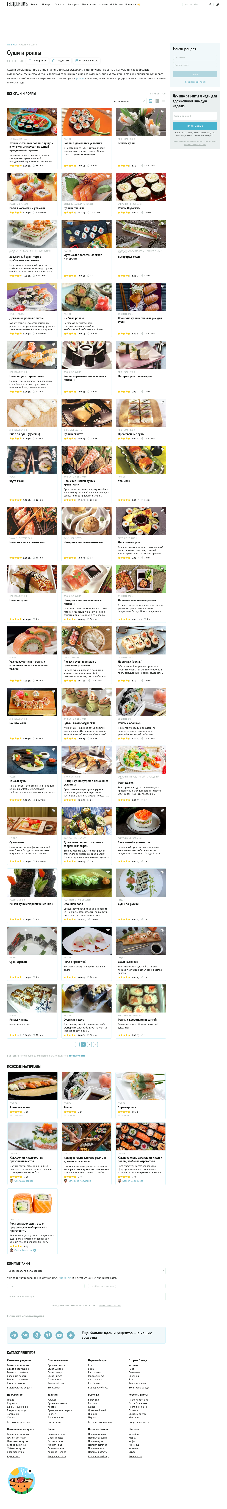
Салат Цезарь (55, 1372)
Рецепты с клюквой (17, 1379)
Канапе (52, 1406)
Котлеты (133, 1365)
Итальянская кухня (17, 1441)
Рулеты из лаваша (57, 1403)
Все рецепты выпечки (100, 1422)
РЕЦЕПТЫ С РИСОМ (18, 204)
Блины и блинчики (17, 1406)
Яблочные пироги (17, 1375)
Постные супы (95, 1441)
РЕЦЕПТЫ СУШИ (17, 900)
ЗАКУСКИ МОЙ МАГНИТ (75, 838)
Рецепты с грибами (17, 1372)
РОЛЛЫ (12, 477)
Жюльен (52, 1399)
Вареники (134, 1375)
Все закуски (54, 1422)
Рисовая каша (55, 1441)
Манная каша (55, 1444)
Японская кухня (15, 1451)
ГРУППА (13, 1103)
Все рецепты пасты (139, 1422)
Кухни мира (13, 1456)
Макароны (134, 1417)
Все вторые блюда (139, 1387)
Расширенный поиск (195, 81)
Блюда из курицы (16, 1410)
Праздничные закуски (60, 1410)
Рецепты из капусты (18, 1365)
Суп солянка (95, 1379)
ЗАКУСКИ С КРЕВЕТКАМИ (130, 204)
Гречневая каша (56, 1434)
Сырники (12, 1403)
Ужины (11, 1417)
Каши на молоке (57, 1451)
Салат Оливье (55, 1368)
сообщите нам (77, 1055)
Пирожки (93, 1413)
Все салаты (54, 1387)
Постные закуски (97, 1437)
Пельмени (134, 1372)
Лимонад (134, 1444)
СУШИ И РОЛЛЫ (16, 314)
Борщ (91, 1368)
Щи (90, 1365)
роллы (80, 78)
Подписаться (195, 126)
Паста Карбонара (138, 1399)
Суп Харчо (94, 1383)
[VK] (25, 1335)
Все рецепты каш (57, 1456)
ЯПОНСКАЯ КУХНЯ (126, 139)
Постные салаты (97, 1434)
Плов (131, 1368)
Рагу (131, 1379)
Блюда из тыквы (16, 1383)
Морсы (132, 1437)
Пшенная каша (56, 1448)
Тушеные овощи (137, 1383)
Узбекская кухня (16, 1448)
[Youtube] (59, 1335)
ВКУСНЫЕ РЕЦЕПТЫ (73, 430)
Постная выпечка (97, 1444)
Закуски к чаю (55, 1417)
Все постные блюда (98, 1456)
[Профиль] (218, 4)
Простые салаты (56, 1365)
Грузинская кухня (16, 1437)
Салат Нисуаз (55, 1375)
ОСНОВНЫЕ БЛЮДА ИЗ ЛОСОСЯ (78, 204)
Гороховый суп (96, 1375)
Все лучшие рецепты (18, 1422)
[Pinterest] (48, 1335)
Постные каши (96, 1448)
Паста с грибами (138, 1406)
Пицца (10, 1399)
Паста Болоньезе (138, 1403)
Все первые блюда (98, 1387)
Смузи (132, 1451)
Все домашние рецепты (20, 1387)
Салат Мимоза (55, 1379)
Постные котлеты (97, 1451)
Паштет (52, 1413)
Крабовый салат (57, 1383)
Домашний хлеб (97, 1410)
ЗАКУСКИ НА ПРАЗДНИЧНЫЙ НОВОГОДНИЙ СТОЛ (30, 251)
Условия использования (110, 1305)
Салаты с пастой (137, 1413)
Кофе (132, 1441)
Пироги (92, 1417)
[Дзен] (71, 1335)
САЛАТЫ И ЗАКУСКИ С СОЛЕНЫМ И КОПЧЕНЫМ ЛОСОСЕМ (140, 251)
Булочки (92, 1403)
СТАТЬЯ (13, 1153)
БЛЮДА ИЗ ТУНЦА (18, 139)
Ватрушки (93, 1399)
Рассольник (94, 1372)
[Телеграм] (14, 1335)
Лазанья (133, 1410)
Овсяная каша (55, 1437)
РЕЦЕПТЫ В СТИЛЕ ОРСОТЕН (77, 900)
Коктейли (134, 1434)
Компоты (134, 1448)
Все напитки (135, 1456)
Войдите (65, 1277)
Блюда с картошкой (18, 1368)
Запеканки (13, 1413)
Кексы (91, 1406)
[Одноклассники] (37, 1335)
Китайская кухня (16, 1444)
